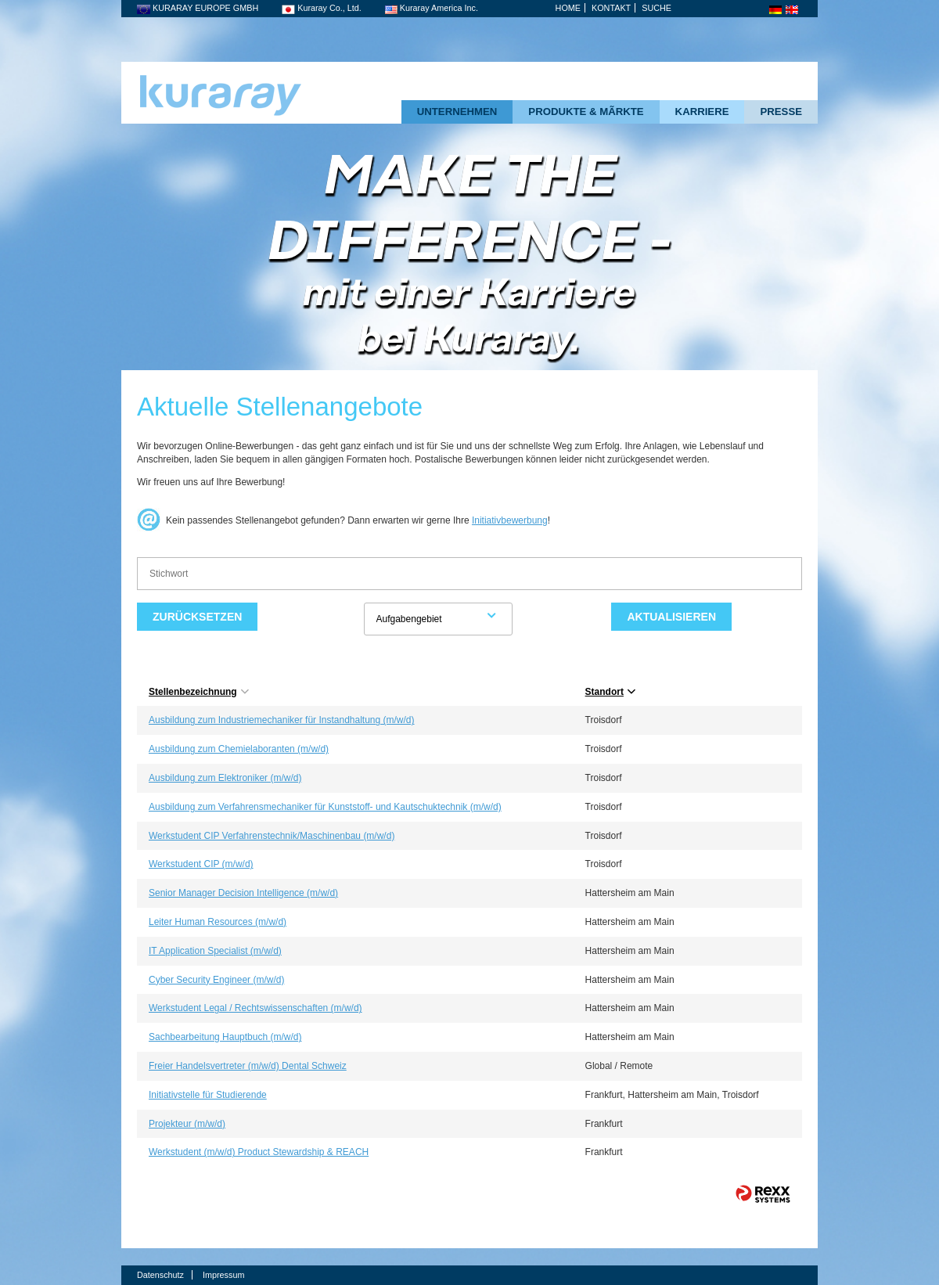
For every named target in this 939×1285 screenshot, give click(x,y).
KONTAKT (611, 8)
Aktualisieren (671, 616)
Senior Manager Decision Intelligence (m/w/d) (243, 892)
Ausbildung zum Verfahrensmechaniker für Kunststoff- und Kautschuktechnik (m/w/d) (325, 806)
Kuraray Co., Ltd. (322, 8)
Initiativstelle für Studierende (208, 1094)
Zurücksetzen (197, 616)
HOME (568, 8)
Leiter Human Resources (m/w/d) (217, 921)
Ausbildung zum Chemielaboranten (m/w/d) (239, 748)
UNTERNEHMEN (457, 111)
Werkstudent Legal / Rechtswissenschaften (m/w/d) (255, 1007)
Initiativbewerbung (510, 520)
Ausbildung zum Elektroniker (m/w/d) (225, 777)
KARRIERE (702, 111)
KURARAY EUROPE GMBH (197, 8)
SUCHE (656, 8)
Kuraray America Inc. (431, 8)
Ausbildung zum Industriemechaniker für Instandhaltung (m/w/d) (282, 719)
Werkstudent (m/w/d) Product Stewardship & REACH (259, 1151)
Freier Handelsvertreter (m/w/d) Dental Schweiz (248, 1065)
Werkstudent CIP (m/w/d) (201, 863)
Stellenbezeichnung (199, 691)
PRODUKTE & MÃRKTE (585, 111)
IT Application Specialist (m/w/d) (215, 950)
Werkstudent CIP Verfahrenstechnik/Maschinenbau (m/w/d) (271, 835)
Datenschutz (160, 1275)
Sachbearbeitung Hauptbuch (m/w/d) (225, 1036)
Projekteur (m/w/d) (187, 1123)
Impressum (223, 1275)
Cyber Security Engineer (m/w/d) (216, 979)
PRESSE (781, 111)
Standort (610, 691)
